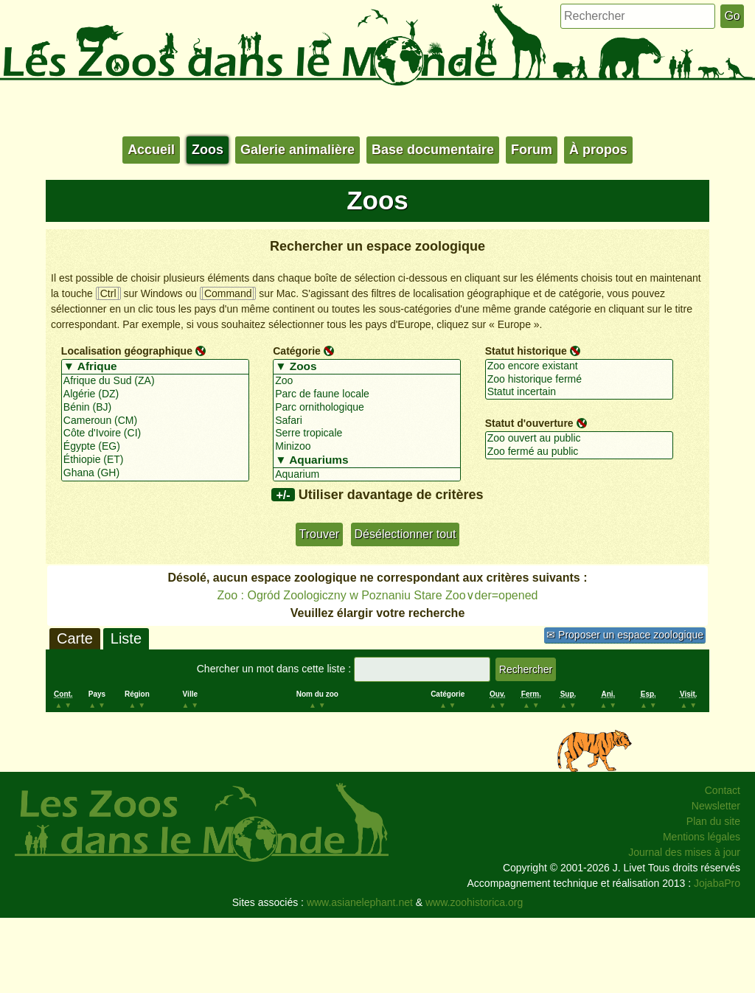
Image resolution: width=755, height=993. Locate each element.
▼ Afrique (155, 367)
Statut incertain (579, 392)
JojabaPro (717, 883)
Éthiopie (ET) (155, 460)
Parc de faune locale (367, 394)
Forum (531, 149)
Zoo (367, 381)
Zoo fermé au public (579, 452)
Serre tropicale (367, 433)
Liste (126, 638)
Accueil (151, 149)
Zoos (207, 149)
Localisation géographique (126, 351)
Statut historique (526, 351)
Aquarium (367, 474)
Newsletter (716, 806)
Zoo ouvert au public (579, 438)
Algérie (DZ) (155, 394)
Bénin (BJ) (155, 407)
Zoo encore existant (579, 366)
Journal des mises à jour (684, 852)
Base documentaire (433, 149)
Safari (367, 421)
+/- (283, 494)
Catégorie (297, 351)
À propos (598, 149)
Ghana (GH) (155, 473)
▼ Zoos (367, 367)
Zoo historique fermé (579, 379)
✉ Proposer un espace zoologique (624, 635)
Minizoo (367, 446)
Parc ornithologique (367, 407)
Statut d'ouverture (529, 423)
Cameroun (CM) (155, 421)
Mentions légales (701, 837)
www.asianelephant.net (360, 902)
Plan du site (713, 821)
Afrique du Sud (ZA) (155, 381)
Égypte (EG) (155, 446)
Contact (722, 790)
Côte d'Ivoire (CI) (155, 433)
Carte (75, 638)
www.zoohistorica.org (474, 902)
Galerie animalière (297, 149)
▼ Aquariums (367, 460)
